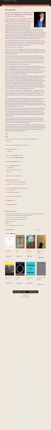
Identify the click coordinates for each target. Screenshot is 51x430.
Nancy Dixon (11, 128)
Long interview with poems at (15, 219)
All (10, 233)
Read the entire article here (16, 16)
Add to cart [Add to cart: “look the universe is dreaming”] (40, 284)
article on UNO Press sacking (15, 225)
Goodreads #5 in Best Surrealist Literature (16, 184)
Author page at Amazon (10, 221)
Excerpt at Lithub (10, 190)
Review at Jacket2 (10, 168)
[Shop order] (40, 230)
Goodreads (9, 141)
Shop (9, 7)
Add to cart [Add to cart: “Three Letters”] (8, 256)
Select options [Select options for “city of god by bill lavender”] (41, 257)
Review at (11, 157)
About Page (25, 295)
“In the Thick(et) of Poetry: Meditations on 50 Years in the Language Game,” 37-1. (25, 214)
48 (8, 233)
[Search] (48, 5)
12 (5, 233)
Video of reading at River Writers (14, 170)
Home (6, 7)
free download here (24, 188)
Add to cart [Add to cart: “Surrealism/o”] (29, 256)
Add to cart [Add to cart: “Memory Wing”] (8, 283)
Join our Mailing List (25, 297)
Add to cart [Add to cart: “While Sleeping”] (29, 283)
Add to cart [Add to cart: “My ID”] (19, 256)
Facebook (7, 223)
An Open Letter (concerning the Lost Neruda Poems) (16, 217)
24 (6, 233)
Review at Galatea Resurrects (13, 192)
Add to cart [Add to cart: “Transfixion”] (19, 283)
